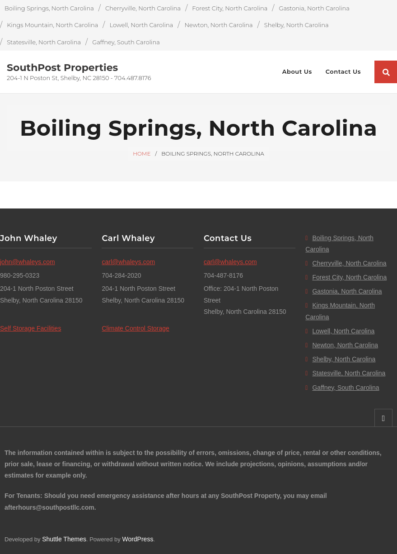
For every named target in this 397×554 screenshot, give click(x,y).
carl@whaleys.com (128, 261)
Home (141, 153)
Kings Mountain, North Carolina (52, 24)
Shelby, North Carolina (296, 24)
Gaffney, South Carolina (126, 42)
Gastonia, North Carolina (314, 8)
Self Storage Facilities (30, 328)
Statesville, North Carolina (44, 42)
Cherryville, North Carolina (143, 8)
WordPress (137, 539)
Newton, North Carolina (218, 24)
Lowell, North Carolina (141, 24)
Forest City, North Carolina (229, 8)
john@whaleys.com (27, 261)
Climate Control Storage (135, 328)
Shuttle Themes (64, 539)
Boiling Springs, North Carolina (49, 8)
